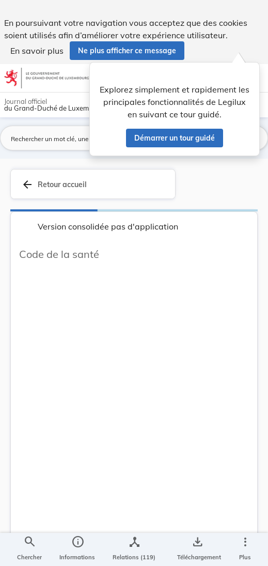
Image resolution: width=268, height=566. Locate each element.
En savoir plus (37, 50)
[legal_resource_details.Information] (77, 549)
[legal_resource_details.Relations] (134, 549)
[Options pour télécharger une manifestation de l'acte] (197, 549)
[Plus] (245, 549)
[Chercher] (29, 549)
